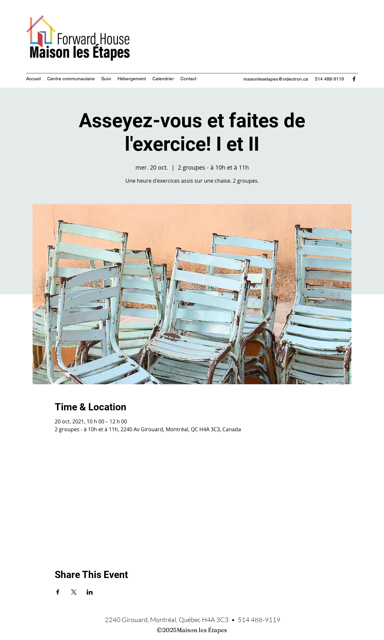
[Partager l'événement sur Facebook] (58, 592)
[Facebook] (354, 79)
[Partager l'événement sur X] (74, 592)
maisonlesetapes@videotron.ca (275, 79)
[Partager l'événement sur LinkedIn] (90, 592)
